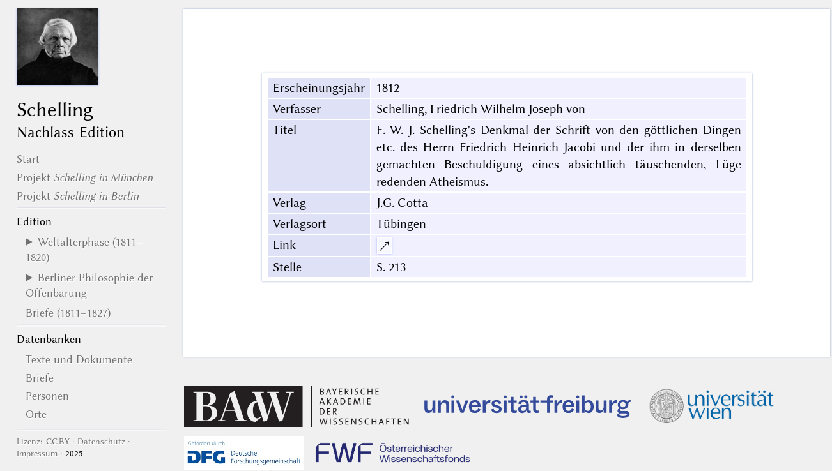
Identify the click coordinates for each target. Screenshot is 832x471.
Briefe (40, 377)
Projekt (85, 177)
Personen (47, 395)
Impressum (37, 453)
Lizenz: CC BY (43, 441)
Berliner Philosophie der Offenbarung (89, 285)
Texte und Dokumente (79, 359)
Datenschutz (101, 441)
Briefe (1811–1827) (68, 312)
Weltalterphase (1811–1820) (84, 250)
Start (28, 159)
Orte (36, 414)
